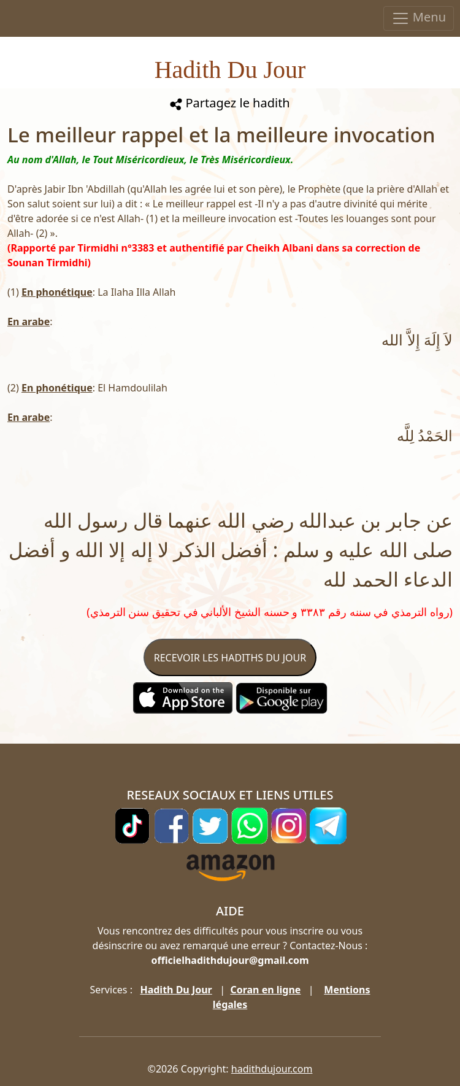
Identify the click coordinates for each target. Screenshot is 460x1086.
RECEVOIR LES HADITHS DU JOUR (230, 657)
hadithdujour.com (272, 1069)
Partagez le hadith (229, 102)
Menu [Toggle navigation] (418, 18)
